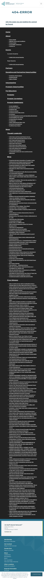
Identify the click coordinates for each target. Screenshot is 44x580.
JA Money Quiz (13, 109)
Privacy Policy (12, 43)
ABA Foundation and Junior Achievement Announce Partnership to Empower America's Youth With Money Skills (23, 298)
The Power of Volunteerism (16, 227)
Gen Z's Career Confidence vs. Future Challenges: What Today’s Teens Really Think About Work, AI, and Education (23, 176)
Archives (6, 570)
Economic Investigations (15, 124)
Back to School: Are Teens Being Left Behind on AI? (22, 183)
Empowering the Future (15, 250)
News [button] (5, 558)
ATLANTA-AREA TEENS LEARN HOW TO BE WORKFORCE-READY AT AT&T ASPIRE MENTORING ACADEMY (22, 372)
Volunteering (11, 83)
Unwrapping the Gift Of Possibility (18, 229)
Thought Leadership (14, 133)
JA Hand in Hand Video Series (16, 112)
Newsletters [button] (7, 556)
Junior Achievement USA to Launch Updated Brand (22, 368)
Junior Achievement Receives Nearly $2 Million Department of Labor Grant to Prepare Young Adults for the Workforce (23, 354)
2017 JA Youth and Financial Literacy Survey (20, 138)
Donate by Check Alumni (15, 75)
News (8, 129)
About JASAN (12, 39)
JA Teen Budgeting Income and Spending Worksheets (23, 115)
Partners (9, 68)
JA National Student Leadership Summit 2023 (21, 253)
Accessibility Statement (15, 44)
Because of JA (13, 225)
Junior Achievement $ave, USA (17, 122)
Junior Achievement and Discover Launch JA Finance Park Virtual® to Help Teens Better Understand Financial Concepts (22, 333)
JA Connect (12, 114)
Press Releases (12, 280)
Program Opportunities (15, 87)
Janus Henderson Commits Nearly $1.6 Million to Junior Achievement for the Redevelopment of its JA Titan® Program (22, 418)
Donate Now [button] (8, 548)
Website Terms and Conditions (17, 41)
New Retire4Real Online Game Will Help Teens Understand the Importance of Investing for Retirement (21, 362)
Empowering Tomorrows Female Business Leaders (22, 240)
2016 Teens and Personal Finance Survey (19, 136)
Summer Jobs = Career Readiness (18, 207)
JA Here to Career (13, 111)
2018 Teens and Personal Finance (18, 146)
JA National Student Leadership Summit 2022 (21, 276)
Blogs (9, 157)
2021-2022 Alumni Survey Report (17, 148)
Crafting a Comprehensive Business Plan (19, 230)
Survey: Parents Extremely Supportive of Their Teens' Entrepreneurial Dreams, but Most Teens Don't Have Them (23, 455)
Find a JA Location (9, 566)
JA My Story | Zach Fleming (16, 258)
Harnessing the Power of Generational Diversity (21, 248)
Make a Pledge (13, 79)
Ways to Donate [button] (8, 550)
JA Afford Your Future (14, 125)
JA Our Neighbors (13, 106)
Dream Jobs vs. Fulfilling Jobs (16, 222)
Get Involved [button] (8, 544)
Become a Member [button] (9, 541)
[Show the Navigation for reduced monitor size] (41, 3)
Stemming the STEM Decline (16, 219)
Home (8, 32)
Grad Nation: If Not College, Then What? (19, 206)
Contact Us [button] (7, 531)
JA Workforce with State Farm (17, 189)
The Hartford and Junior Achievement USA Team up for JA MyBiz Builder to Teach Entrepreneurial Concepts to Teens (22, 341)
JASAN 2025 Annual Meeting (16, 64)
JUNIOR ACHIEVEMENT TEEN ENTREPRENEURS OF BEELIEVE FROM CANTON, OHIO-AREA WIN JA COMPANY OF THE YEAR (22, 444)
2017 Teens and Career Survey (17, 140)
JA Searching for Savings (15, 119)
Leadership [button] (7, 554)
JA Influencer (12, 120)
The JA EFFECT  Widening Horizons (18, 265)
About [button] (6, 553)
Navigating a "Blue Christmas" (17, 232)
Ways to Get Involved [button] (10, 546)
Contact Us (12, 46)
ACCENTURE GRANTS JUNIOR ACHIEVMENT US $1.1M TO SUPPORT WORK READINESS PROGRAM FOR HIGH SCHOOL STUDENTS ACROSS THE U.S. (23, 496)
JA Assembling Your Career (16, 117)
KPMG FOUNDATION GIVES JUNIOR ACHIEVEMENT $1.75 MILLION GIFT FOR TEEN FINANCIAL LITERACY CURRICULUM (22, 508)
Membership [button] (8, 539)
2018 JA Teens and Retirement (17, 141)
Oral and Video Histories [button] (11, 561)
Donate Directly (13, 77)
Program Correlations (15, 98)
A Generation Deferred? (15, 221)
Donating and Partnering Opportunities (21, 72)
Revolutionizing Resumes (15, 247)
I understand (36, 574)
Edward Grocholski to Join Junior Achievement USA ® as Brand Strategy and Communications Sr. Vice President (23, 478)
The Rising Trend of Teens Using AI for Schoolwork (22, 252)
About (8, 36)
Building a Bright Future (15, 245)
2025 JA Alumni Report (15, 150)
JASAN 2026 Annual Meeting (16, 57)
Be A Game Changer (14, 263)
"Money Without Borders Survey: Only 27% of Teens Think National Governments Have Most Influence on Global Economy (22, 321)
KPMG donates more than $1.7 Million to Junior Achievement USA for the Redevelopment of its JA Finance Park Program (22, 434)
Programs (10, 95)
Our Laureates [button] (8, 560)
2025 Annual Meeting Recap (16, 188)
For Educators (11, 91)
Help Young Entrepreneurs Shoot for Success (21, 224)
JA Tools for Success (14, 107)
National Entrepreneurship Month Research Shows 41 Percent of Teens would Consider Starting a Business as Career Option (23, 346)
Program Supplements (15, 102)
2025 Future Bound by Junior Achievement (20, 191)
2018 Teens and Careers (15, 143)
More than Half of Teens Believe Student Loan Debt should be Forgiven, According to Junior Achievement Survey (23, 426)
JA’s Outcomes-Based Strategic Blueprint (20, 163)
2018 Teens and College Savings (17, 145)
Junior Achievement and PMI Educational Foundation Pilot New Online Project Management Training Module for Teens (23, 293)
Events (8, 50)
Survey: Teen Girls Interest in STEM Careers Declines (23, 414)
